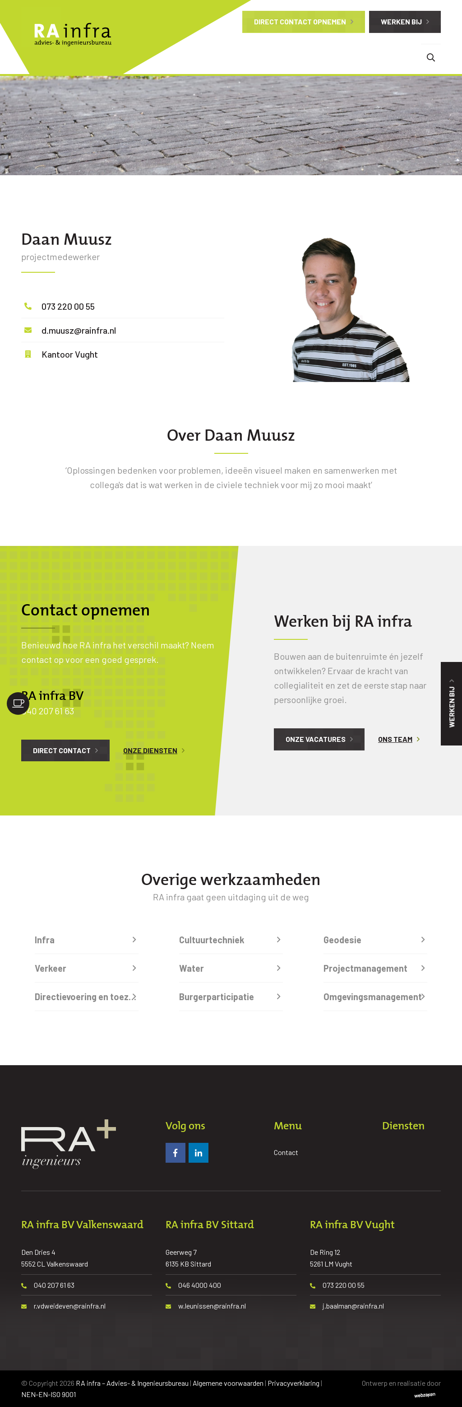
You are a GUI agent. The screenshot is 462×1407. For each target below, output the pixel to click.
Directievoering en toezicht (87, 996)
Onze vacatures (316, 739)
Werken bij (401, 21)
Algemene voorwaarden (228, 1383)
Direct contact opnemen (300, 21)
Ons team (395, 739)
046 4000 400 (193, 1285)
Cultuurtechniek (212, 939)
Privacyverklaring (293, 1383)
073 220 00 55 (68, 306)
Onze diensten (150, 750)
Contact (286, 1152)
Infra (45, 939)
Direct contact (62, 750)
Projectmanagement (365, 968)
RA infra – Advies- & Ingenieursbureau (132, 1383)
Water (191, 968)
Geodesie (342, 939)
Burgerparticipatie (216, 996)
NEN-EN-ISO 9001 (48, 1394)
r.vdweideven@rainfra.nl (63, 1305)
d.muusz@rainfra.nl (79, 330)
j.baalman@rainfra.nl (347, 1305)
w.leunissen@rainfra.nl (206, 1305)
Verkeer (50, 968)
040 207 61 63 (47, 710)
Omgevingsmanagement (372, 996)
